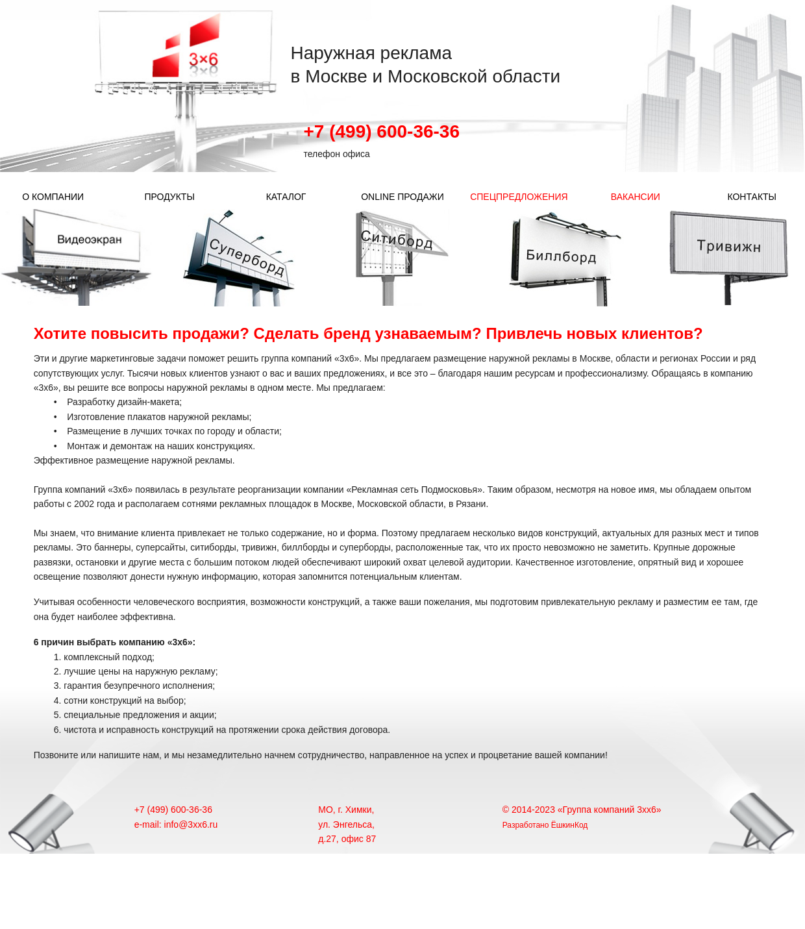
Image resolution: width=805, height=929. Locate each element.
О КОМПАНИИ (53, 197)
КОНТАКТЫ (751, 197)
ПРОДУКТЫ (169, 197)
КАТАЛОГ (286, 197)
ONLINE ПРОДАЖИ (402, 197)
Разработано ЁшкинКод (545, 824)
